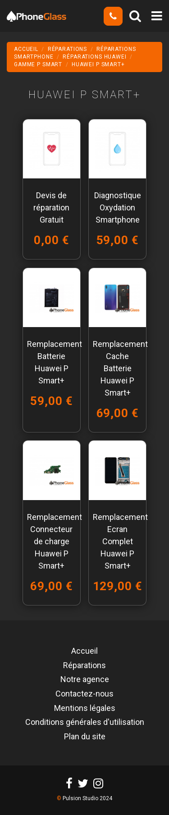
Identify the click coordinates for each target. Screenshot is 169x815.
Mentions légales (84, 709)
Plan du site (84, 737)
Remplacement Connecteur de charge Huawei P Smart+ (54, 541)
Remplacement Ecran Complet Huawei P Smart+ (120, 541)
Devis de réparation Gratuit (51, 207)
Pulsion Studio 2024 (87, 798)
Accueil (84, 651)
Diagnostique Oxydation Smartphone (117, 207)
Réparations (84, 666)
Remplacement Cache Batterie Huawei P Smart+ (120, 368)
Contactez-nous (84, 694)
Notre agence (84, 680)
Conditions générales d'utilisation (84, 723)
